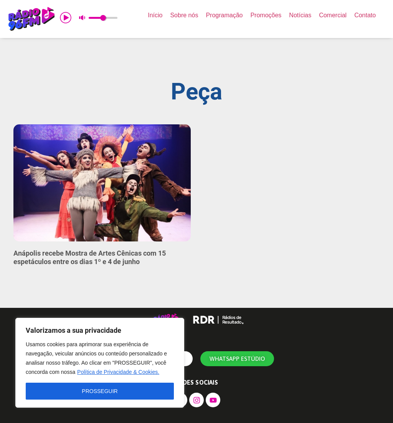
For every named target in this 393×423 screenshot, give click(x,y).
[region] (99, 363)
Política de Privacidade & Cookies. (118, 372)
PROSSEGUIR (99, 391)
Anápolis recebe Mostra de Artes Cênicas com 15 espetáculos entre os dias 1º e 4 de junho (89, 257)
